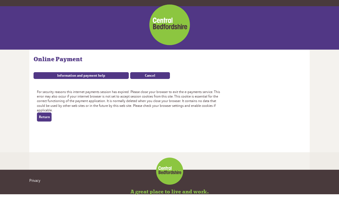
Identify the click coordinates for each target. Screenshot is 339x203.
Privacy (34, 180)
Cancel (150, 75)
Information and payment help (81, 75)
